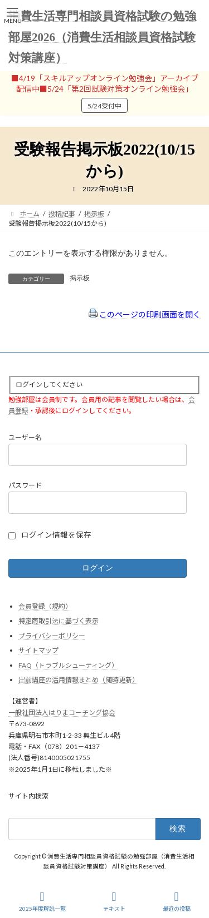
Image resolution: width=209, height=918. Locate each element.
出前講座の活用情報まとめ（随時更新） (78, 680)
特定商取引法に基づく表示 (58, 621)
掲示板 (80, 278)
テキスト (114, 901)
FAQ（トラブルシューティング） (68, 665)
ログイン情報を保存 (56, 534)
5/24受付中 (104, 106)
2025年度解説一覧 (42, 901)
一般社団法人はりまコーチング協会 (61, 712)
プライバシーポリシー (51, 636)
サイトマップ (38, 651)
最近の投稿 (177, 901)
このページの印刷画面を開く (145, 314)
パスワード (25, 486)
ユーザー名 (25, 438)
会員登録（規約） (45, 606)
